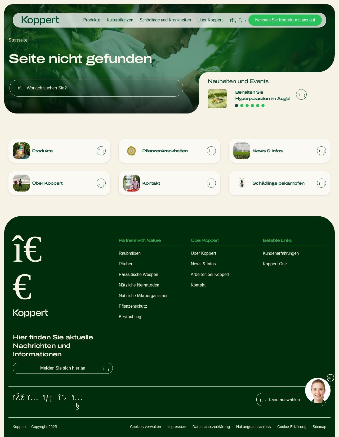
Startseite (18, 40)
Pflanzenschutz (133, 306)
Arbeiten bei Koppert (210, 274)
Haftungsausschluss (253, 427)
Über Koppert (210, 20)
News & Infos (203, 264)
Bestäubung (130, 317)
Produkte (91, 20)
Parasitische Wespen (138, 274)
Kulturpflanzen (120, 20)
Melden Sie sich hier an (75, 368)
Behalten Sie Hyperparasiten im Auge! (262, 95)
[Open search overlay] (233, 20)
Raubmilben (130, 253)
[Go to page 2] (241, 105)
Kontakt (198, 285)
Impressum (176, 427)
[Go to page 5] (257, 105)
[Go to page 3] (247, 105)
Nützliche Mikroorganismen (143, 295)
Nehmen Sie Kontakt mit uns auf (285, 20)
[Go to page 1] (236, 105)
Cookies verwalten (145, 427)
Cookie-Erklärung (291, 427)
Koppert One (275, 264)
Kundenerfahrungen (281, 253)
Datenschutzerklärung (211, 427)
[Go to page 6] (263, 105)
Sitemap (319, 427)
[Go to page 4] (252, 105)
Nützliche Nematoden (139, 285)
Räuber (125, 264)
